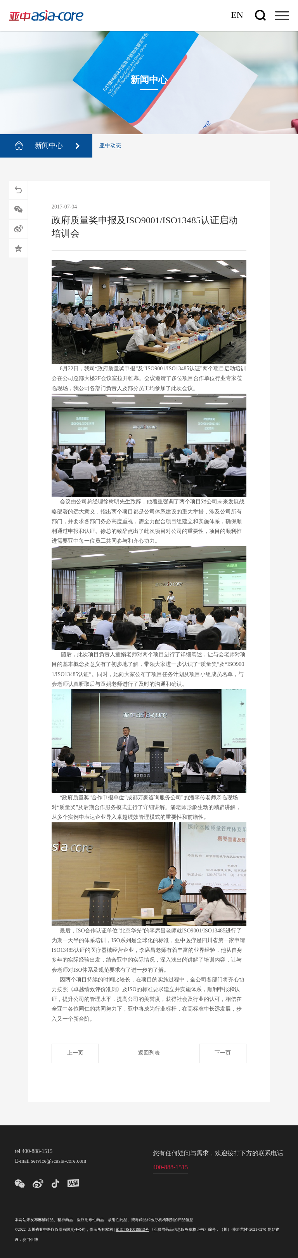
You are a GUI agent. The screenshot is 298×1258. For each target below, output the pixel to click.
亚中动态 (110, 146)
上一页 (75, 1053)
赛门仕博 (30, 1240)
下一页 (223, 1053)
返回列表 (149, 1053)
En (237, 15)
